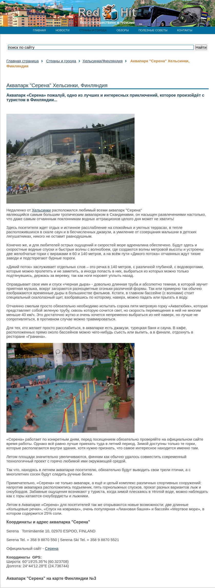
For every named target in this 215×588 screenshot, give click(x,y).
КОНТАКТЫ (184, 30)
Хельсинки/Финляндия (102, 61)
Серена (51, 548)
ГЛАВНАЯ (39, 30)
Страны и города (61, 61)
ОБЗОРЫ (123, 30)
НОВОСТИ (62, 30)
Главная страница (22, 61)
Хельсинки (41, 210)
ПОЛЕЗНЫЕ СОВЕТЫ (152, 30)
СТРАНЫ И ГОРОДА (93, 30)
